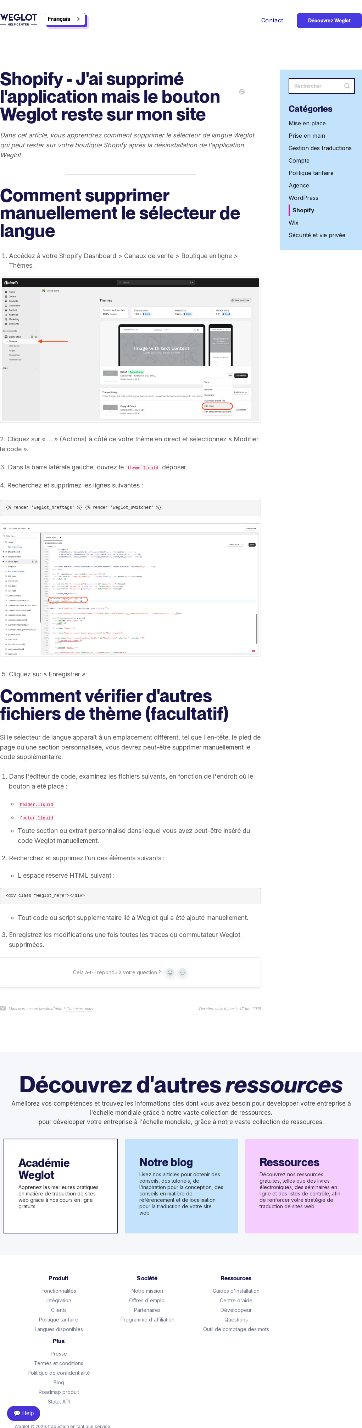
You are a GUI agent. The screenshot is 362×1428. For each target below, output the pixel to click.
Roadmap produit (59, 1392)
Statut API (59, 1402)
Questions (236, 1320)
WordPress (303, 197)
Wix (294, 222)
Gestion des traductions (320, 148)
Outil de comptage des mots (236, 1329)
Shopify (303, 210)
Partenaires (147, 1310)
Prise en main (307, 135)
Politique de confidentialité (59, 1373)
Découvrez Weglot (329, 20)
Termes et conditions (58, 1363)
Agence (299, 185)
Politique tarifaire (311, 172)
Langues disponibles (59, 1329)
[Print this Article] (242, 92)
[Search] (321, 86)
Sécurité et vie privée (317, 235)
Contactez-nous (79, 1008)
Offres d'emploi (147, 1300)
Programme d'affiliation (147, 1320)
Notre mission (147, 1291)
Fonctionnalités (58, 1291)
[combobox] (64, 19)
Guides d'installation (236, 1291)
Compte (299, 160)
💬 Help (23, 1413)
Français (59, 19)
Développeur (236, 1310)
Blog (59, 1382)
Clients (59, 1310)
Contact (273, 20)
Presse (59, 1354)
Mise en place (307, 123)
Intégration (58, 1300)
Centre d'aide (236, 1300)
